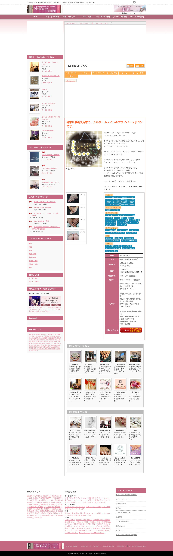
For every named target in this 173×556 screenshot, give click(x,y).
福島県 (54, 348)
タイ (41, 338)
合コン (106, 498)
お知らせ (71, 76)
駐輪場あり (76, 513)
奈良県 (41, 345)
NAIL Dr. (44, 89)
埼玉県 (44, 505)
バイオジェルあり (71, 533)
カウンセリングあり (77, 526)
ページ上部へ (171, 479)
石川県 (39, 502)
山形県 (54, 347)
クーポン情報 (112, 73)
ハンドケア (97, 507)
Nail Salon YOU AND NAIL (50, 155)
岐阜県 (44, 334)
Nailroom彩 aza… (90, 430)
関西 (30, 247)
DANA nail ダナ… (75, 392)
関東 (30, 243)
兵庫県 (54, 341)
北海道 (32, 336)
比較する (130, 66)
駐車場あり (84, 513)
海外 (30, 268)
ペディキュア (79, 509)
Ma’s (135, 430)
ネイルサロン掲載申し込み (137, 546)
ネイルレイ (135, 392)
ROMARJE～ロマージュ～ (50, 182)
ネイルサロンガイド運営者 (90, 546)
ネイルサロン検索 (52, 17)
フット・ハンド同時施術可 (77, 530)
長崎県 (53, 339)
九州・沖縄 (32, 254)
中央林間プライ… (105, 364)
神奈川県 (35, 338)
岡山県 (34, 339)
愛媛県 (35, 350)
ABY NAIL (75, 364)
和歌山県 (47, 347)
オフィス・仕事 (85, 498)
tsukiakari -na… (120, 430)
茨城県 (54, 345)
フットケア (106, 507)
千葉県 (47, 341)
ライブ (76, 498)
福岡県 (51, 334)
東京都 (40, 336)
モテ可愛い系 (96, 500)
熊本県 (55, 343)
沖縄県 (30, 517)
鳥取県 (39, 334)
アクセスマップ (98, 73)
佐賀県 (47, 336)
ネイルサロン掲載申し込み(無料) (126, 535)
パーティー (74, 500)
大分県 (35, 345)
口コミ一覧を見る (47, 159)
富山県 (57, 334)
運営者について (121, 504)
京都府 (46, 338)
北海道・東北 (33, 264)
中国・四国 (32, 257)
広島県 (49, 343)
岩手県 (47, 339)
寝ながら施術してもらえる (82, 528)
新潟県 (36, 343)
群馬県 (42, 348)
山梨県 (59, 511)
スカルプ (89, 507)
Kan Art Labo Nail (48, 131)
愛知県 (35, 341)
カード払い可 (78, 522)
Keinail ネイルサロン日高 (50, 76)
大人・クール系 (85, 500)
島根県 (53, 336)
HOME (35, 17)
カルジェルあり (84, 533)
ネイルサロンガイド (88, 553)
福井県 (41, 341)
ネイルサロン (33, 278)
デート (101, 498)
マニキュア (69, 509)
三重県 (50, 507)
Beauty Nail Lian (105, 430)
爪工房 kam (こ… (90, 364)
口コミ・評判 (86, 17)
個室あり (68, 513)
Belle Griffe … (90, 392)
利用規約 (119, 508)
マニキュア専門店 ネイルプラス (45, 202)
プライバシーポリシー (123, 512)
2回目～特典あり (90, 522)
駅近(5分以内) (70, 520)
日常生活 (94, 498)
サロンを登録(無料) (137, 17)
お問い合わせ (120, 526)
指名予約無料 (102, 522)
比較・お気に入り (69, 17)
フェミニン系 (81, 502)
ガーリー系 (101, 502)
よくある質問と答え (122, 521)
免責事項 (119, 517)
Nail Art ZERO (135, 458)
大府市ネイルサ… (90, 458)
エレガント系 (91, 502)
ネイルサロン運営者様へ (70, 546)
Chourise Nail (120, 364)
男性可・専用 (86, 515)
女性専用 (77, 515)
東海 (30, 250)
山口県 (48, 345)
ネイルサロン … (105, 392)
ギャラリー (84, 73)
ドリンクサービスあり (94, 526)
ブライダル (69, 498)
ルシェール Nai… (120, 458)
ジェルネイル (70, 507)
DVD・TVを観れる (96, 513)
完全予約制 (87, 524)
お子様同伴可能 (76, 524)
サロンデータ (71, 73)
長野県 (35, 348)
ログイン (117, 13)
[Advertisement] (46, 37)
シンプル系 (71, 502)
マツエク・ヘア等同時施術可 (98, 530)
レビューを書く (139, 73)
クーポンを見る (47, 71)
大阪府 (40, 339)
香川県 (48, 348)
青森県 (35, 500)
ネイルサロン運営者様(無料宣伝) (126, 495)
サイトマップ (120, 530)
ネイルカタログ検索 (103, 17)
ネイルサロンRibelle (48, 103)
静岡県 (53, 338)
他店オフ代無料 (97, 524)
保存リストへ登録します (140, 66)
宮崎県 (35, 347)
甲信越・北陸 (33, 261)
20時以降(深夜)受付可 (84, 520)
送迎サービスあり (97, 533)
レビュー (125, 73)
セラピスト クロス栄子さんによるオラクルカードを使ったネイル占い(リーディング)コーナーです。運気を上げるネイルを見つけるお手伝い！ (45, 308)
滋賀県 (32, 334)
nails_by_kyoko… (135, 364)
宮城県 (42, 343)
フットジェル (80, 507)
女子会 (67, 500)
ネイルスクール (34, 281)
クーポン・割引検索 (120, 17)
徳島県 (41, 347)
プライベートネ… (75, 430)
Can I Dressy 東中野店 (49, 168)
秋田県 (55, 509)
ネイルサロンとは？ (122, 499)
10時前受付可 (98, 520)
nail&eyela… (120, 392)
